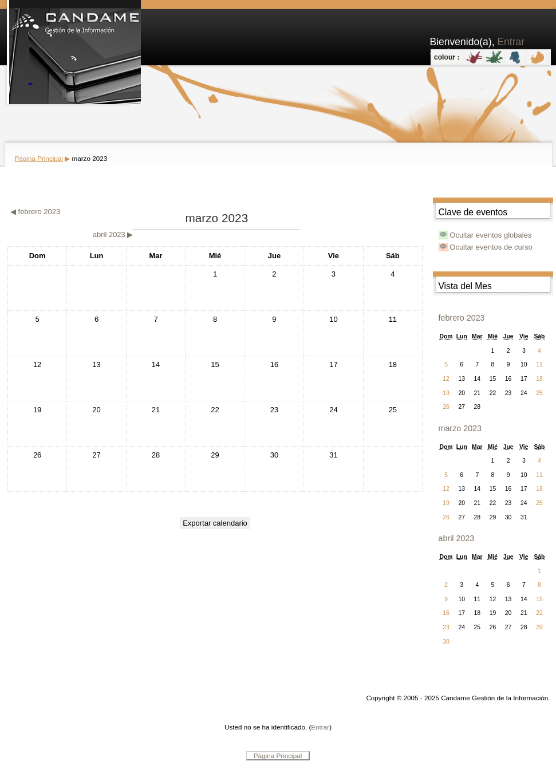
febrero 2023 (462, 317)
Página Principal (39, 158)
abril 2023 (457, 538)
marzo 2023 (89, 158)
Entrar (320, 727)
